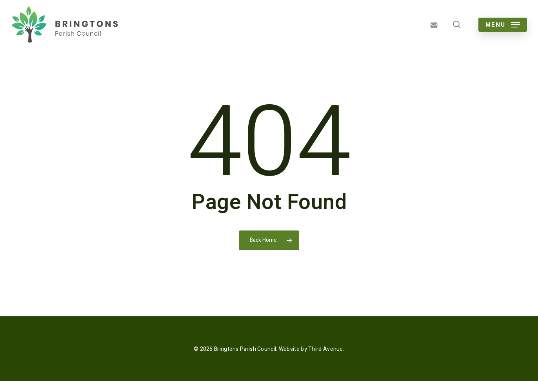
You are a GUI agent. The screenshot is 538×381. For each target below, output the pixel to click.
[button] (502, 24)
